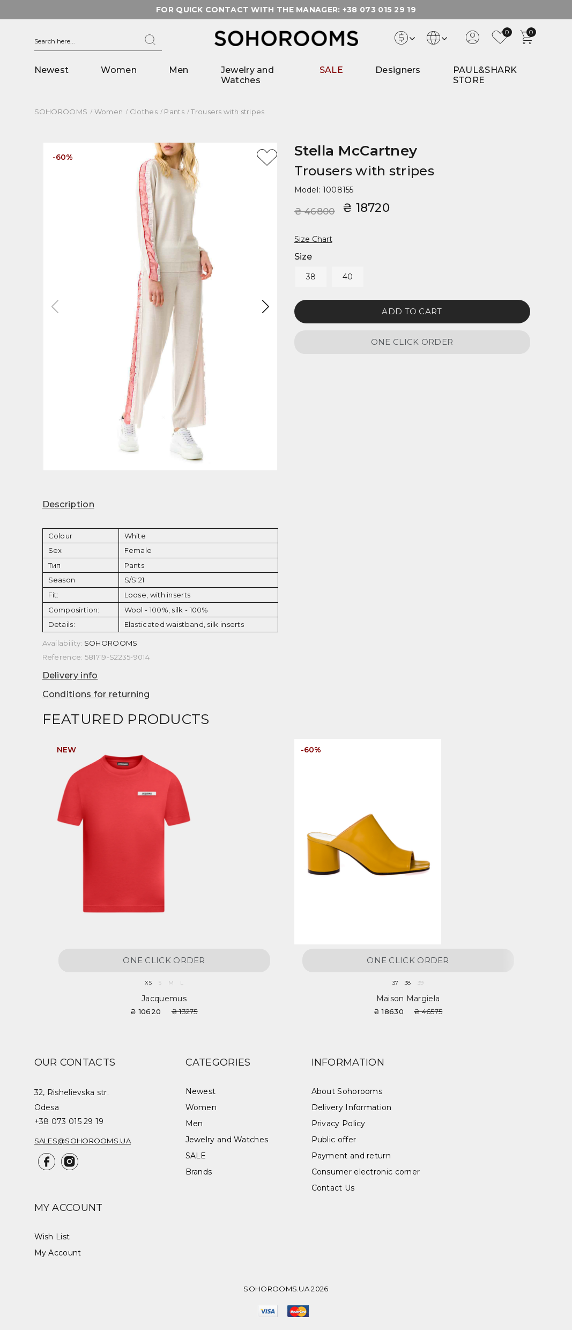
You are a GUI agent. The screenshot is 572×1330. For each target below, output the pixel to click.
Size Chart (313, 239)
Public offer (333, 1139)
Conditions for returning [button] (96, 694)
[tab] (160, 504)
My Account (57, 1253)
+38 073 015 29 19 (379, 9)
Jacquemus (164, 998)
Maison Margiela (408, 998)
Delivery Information (351, 1107)
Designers (398, 70)
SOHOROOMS (111, 643)
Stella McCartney (356, 150)
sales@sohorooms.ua (82, 1140)
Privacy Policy (338, 1123)
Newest (51, 70)
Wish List (52, 1237)
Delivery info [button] (70, 675)
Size (303, 257)
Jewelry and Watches (247, 75)
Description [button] (68, 504)
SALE (331, 70)
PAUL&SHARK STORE (485, 75)
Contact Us (333, 1188)
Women (119, 70)
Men (179, 70)
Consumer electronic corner (365, 1172)
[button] (265, 307)
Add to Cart (412, 311)
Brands (198, 1172)
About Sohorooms (347, 1091)
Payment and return (351, 1156)
